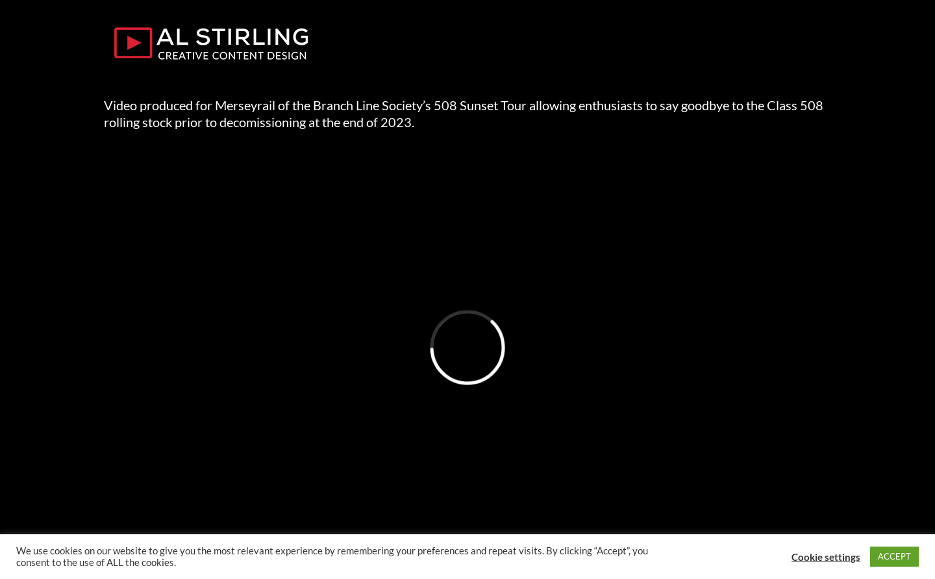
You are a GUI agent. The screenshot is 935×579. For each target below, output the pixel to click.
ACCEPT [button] (894, 556)
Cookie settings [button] (826, 557)
